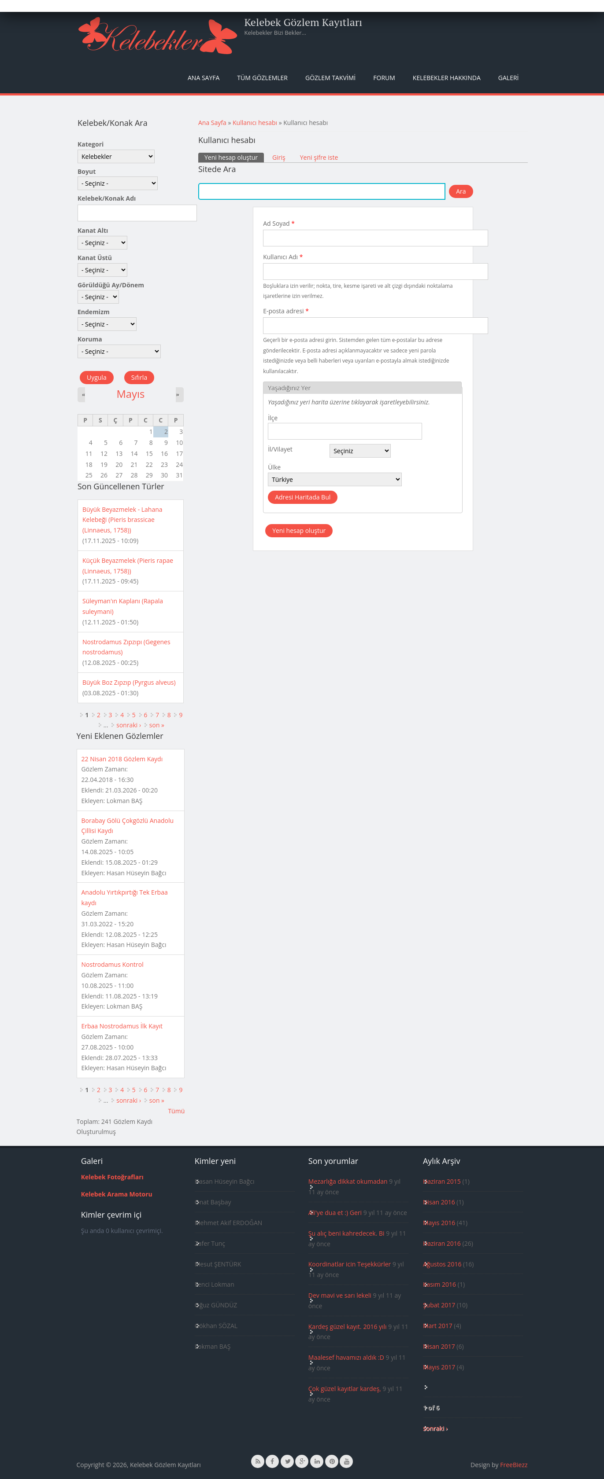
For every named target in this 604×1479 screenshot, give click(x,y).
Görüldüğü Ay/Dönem (111, 285)
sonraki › (128, 725)
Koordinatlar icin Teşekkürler (349, 1264)
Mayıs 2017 (439, 1367)
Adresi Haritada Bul (302, 497)
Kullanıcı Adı (283, 257)
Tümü (176, 1111)
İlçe (273, 418)
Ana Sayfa (203, 77)
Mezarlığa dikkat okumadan (348, 1181)
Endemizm (94, 312)
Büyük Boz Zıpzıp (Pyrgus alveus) (129, 682)
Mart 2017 (437, 1325)
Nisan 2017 (439, 1346)
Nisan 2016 (439, 1202)
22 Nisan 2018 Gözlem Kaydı (122, 759)
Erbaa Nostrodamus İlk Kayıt (122, 1026)
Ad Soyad (279, 223)
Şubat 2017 (439, 1305)
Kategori (91, 144)
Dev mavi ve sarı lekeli (339, 1295)
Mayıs (130, 394)
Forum (384, 77)
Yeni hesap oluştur (234, 157)
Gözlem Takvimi (330, 77)
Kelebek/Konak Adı (107, 198)
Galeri (508, 77)
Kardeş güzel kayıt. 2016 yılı (347, 1326)
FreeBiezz (513, 1465)
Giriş (278, 157)
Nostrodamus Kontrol (113, 964)
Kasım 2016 (439, 1284)
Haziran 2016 (442, 1243)
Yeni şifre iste (319, 157)
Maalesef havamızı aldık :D (346, 1357)
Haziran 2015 (442, 1181)
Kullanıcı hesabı (255, 122)
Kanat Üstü (95, 257)
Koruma (90, 339)
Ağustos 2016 (442, 1264)
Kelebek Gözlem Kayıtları (304, 22)
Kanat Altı (93, 230)
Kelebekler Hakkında (447, 77)
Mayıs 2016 (439, 1222)
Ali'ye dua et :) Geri (335, 1212)
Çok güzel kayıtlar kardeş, (344, 1388)
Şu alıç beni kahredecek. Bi (346, 1233)
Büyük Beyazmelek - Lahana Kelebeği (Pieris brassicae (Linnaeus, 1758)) (122, 520)
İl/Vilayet (280, 449)
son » (156, 725)
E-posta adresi (286, 311)
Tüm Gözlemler (262, 77)
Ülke (274, 467)
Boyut (87, 171)
